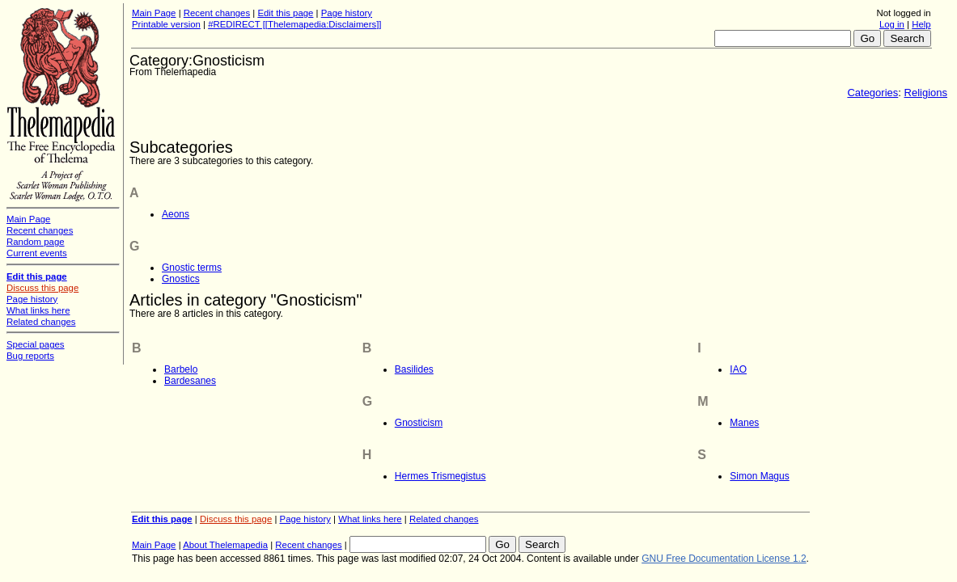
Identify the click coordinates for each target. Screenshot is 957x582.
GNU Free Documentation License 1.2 (724, 558)
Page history (346, 13)
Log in (891, 24)
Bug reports (30, 356)
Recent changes (217, 13)
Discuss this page (236, 519)
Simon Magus (759, 476)
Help (921, 24)
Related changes (444, 519)
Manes (744, 422)
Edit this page (285, 13)
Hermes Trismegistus (440, 476)
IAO (738, 369)
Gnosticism (419, 422)
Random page (35, 242)
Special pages (35, 344)
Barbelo (180, 369)
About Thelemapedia (225, 545)
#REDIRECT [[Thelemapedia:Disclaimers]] (294, 24)
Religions (925, 92)
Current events (36, 253)
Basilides (414, 369)
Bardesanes (190, 380)
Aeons (175, 214)
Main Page (154, 13)
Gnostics (181, 279)
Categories (872, 92)
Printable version (166, 24)
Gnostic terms (192, 267)
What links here (370, 519)
